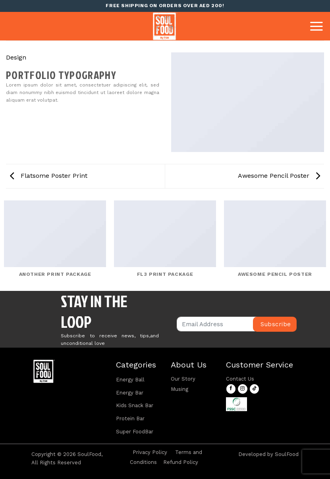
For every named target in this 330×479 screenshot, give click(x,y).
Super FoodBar (134, 432)
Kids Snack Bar (134, 405)
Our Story (183, 379)
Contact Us (240, 379)
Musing (179, 389)
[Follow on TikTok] (254, 389)
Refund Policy (180, 462)
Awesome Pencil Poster (279, 175)
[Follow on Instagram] (242, 389)
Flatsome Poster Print (48, 175)
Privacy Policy (150, 452)
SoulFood (287, 454)
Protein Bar (130, 418)
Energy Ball (130, 380)
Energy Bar (129, 393)
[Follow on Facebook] (230, 389)
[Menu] (316, 26)
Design (16, 57)
